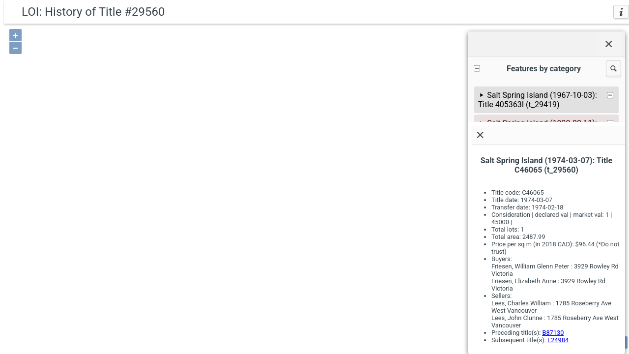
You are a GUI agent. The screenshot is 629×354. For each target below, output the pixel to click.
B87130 (553, 332)
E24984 (558, 340)
